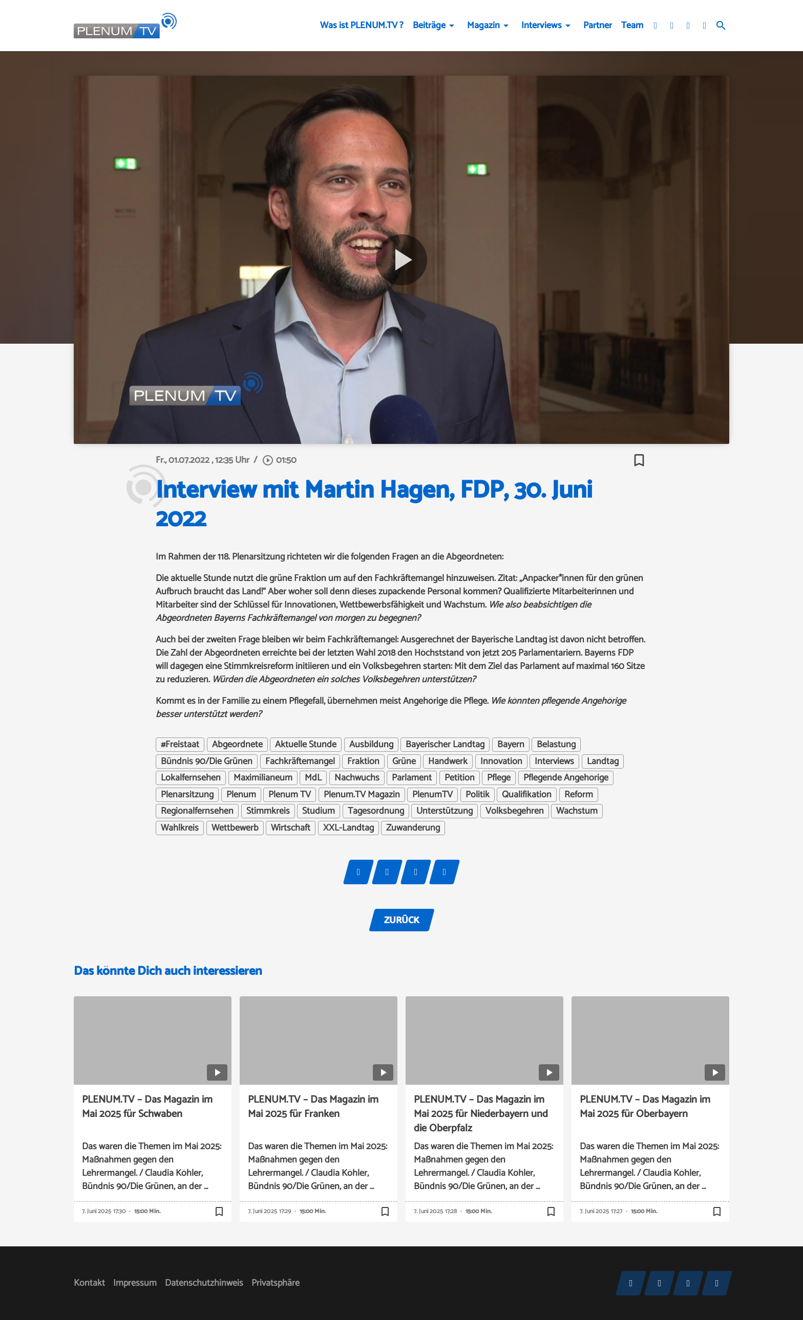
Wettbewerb (235, 828)
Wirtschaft (290, 828)
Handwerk (448, 761)
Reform (578, 795)
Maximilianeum (263, 778)
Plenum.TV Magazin (362, 795)
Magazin (483, 25)
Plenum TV (289, 795)
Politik (478, 795)
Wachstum (577, 811)
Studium (318, 811)
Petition (460, 778)
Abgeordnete (237, 744)
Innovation (501, 761)
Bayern (510, 744)
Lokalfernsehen (191, 778)
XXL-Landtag (348, 828)
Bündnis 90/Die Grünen (206, 761)
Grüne (404, 761)
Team (632, 25)
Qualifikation (527, 795)
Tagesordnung (376, 811)
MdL (313, 778)
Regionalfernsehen (197, 811)
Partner (597, 25)
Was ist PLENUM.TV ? (362, 25)
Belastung (556, 744)
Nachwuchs (356, 778)
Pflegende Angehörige (565, 778)
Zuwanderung (413, 828)
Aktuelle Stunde (305, 744)
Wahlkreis (180, 828)
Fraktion (363, 761)
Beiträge (429, 25)
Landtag (603, 761)
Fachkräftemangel (300, 761)
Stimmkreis (268, 811)
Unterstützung (444, 811)
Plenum (241, 795)
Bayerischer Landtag (445, 744)
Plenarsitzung (187, 795)
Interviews (541, 25)
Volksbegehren (514, 811)
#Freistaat (180, 744)
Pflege (499, 778)
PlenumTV (432, 795)
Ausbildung (371, 744)
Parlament (412, 778)
